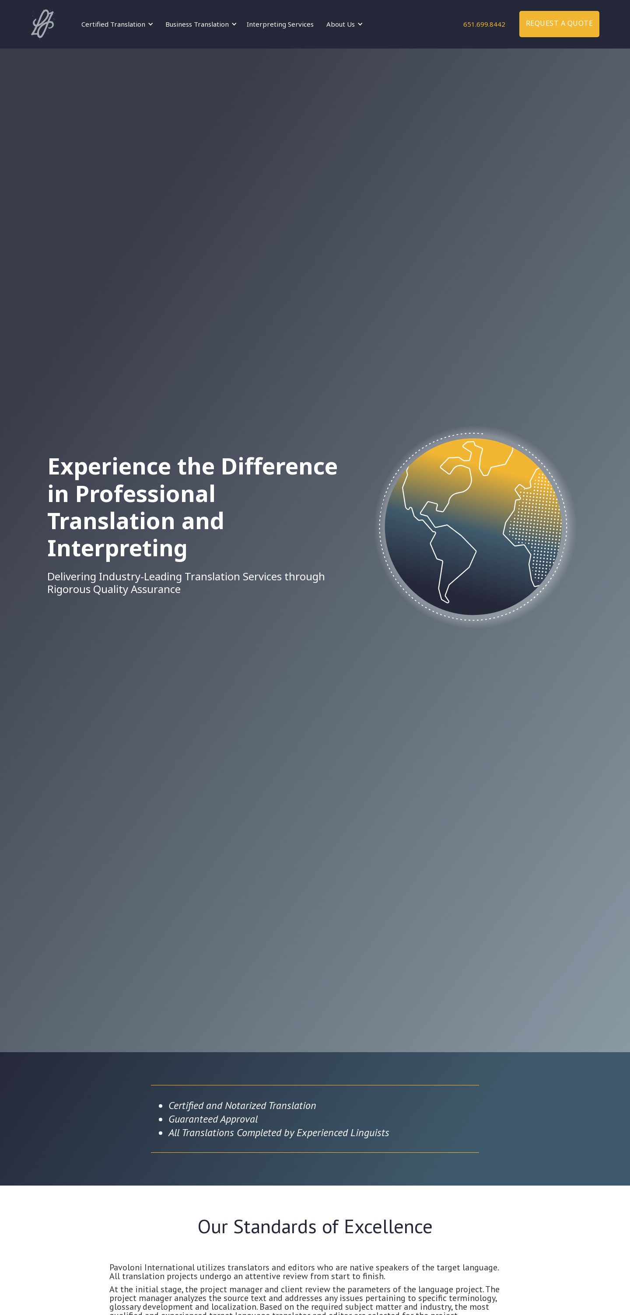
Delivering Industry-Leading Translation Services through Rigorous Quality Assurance (186, 583)
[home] (43, 24)
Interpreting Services (280, 24)
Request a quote (559, 23)
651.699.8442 (484, 24)
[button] (116, 24)
